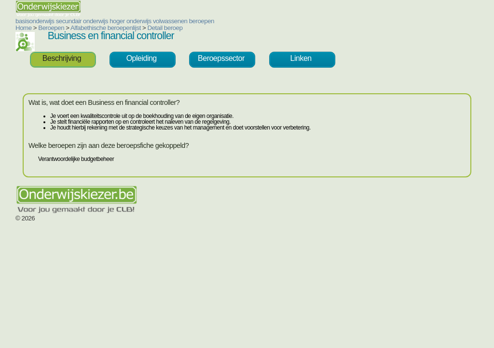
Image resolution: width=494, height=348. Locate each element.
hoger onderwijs (130, 21)
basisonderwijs (34, 21)
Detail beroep (165, 27)
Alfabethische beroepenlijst (105, 27)
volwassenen (170, 21)
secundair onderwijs (82, 21)
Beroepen (51, 27)
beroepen (201, 21)
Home (23, 27)
